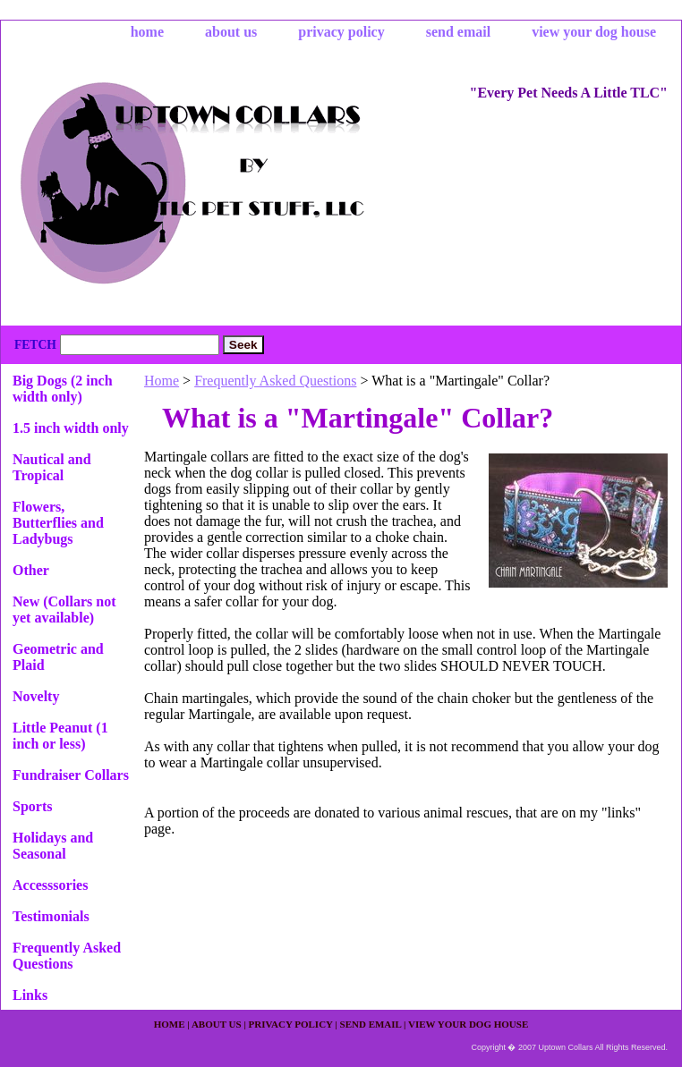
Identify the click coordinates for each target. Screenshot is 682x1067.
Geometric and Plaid (58, 657)
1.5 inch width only (71, 428)
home (147, 31)
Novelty (36, 696)
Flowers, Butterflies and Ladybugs (58, 522)
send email (458, 31)
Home (161, 380)
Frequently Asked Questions (275, 380)
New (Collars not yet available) (64, 609)
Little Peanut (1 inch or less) (60, 735)
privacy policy (341, 31)
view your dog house (594, 31)
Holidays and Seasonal (53, 845)
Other (31, 570)
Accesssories (50, 885)
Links (30, 995)
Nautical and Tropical (52, 467)
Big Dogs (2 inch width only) (63, 388)
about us (231, 31)
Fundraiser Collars (71, 775)
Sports (32, 806)
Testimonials (51, 916)
